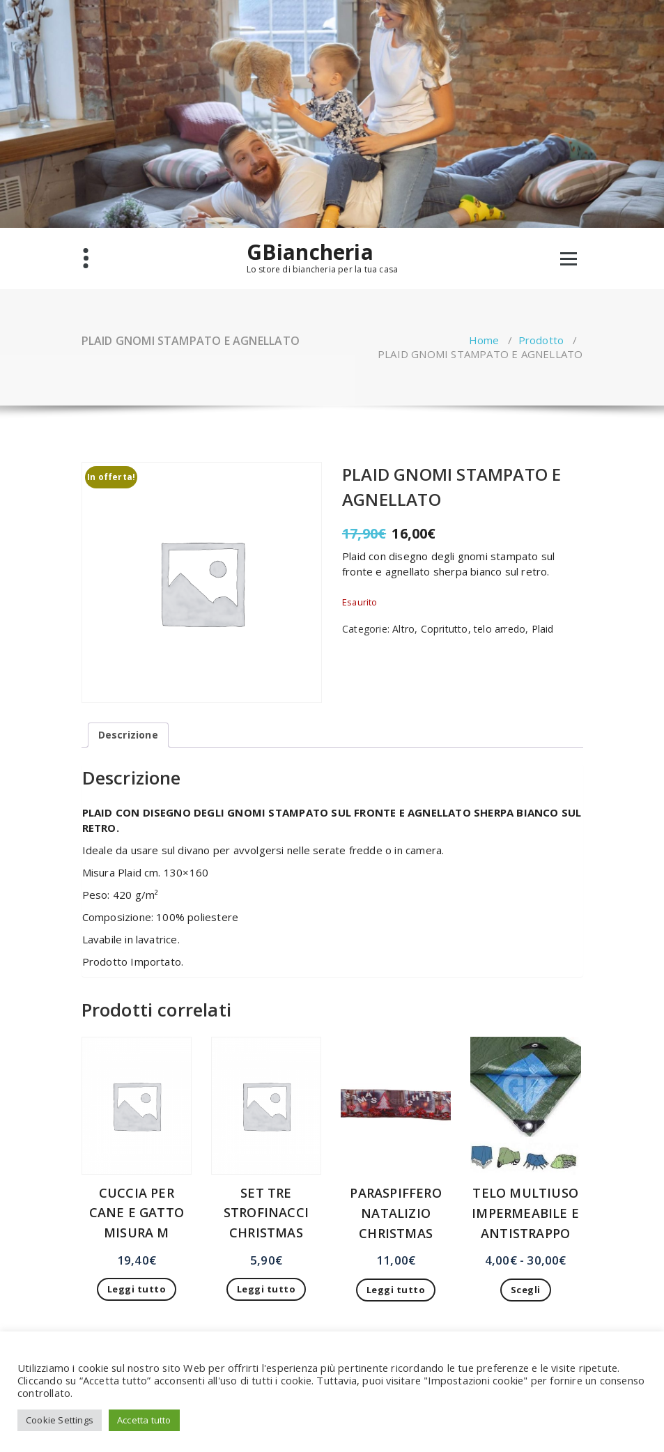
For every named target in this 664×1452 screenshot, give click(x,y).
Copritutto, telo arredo (473, 628)
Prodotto (541, 340)
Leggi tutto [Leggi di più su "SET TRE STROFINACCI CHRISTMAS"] (266, 1289)
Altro (403, 628)
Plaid (543, 628)
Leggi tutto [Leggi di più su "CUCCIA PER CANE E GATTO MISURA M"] (137, 1289)
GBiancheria (310, 252)
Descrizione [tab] (128, 734)
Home (484, 340)
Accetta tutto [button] (144, 1420)
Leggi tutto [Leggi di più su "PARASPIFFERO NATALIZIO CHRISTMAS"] (396, 1289)
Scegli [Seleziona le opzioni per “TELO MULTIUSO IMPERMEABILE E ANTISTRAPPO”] (526, 1289)
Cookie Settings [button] (59, 1420)
